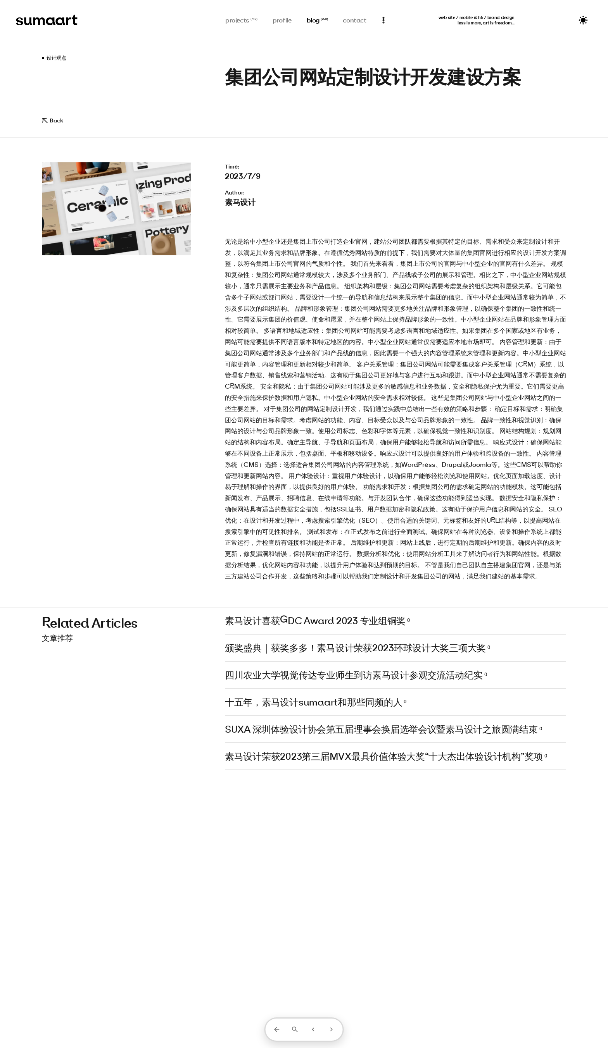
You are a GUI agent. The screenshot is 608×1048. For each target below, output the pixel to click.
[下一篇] (331, 1029)
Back (52, 120)
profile (282, 20)
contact (354, 20)
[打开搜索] (294, 1029)
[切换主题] (583, 20)
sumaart (47, 19)
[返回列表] (276, 1029)
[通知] (383, 20)
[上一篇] (313, 1029)
